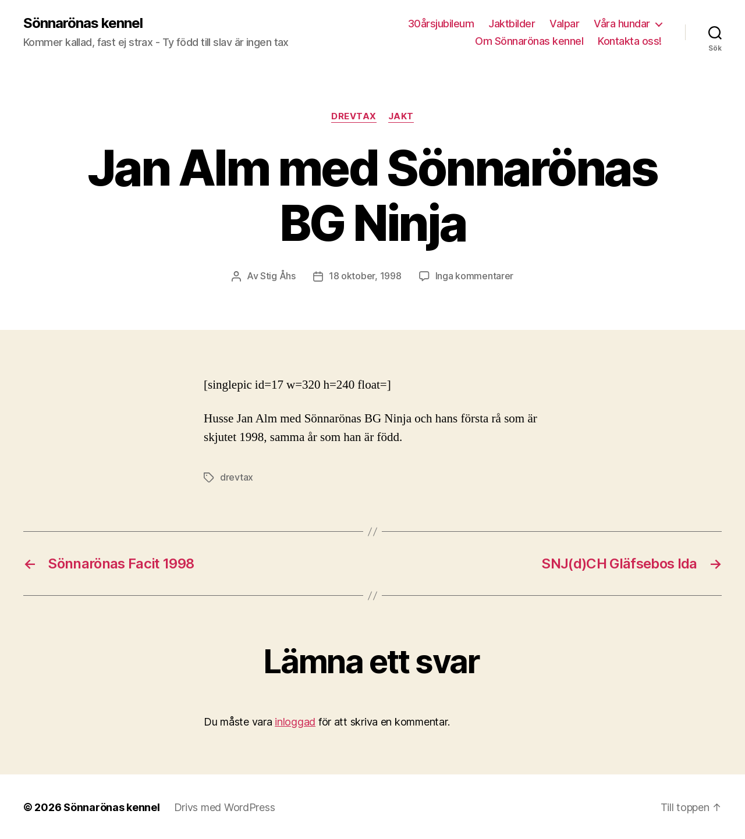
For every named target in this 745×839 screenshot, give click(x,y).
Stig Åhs (278, 276)
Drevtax (354, 116)
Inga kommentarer (474, 276)
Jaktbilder (511, 23)
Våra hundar (622, 23)
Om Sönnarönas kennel (529, 41)
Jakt (401, 116)
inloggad (295, 720)
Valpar (564, 23)
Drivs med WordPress (224, 806)
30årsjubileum (441, 23)
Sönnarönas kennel (83, 23)
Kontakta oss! (630, 41)
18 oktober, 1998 (365, 276)
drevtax (236, 476)
